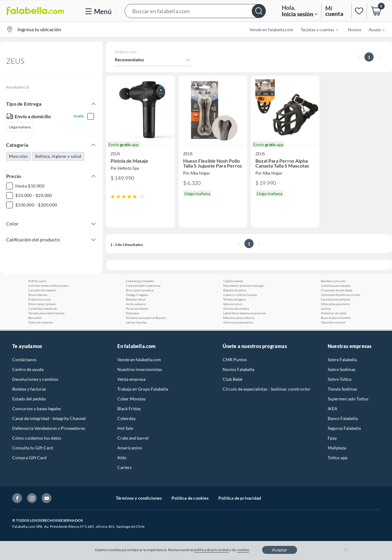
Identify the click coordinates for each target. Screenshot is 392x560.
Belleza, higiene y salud (58, 156)
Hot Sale (125, 428)
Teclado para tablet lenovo (46, 313)
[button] (195, 10)
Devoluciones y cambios (35, 379)
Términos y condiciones (139, 498)
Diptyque (132, 313)
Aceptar (279, 549)
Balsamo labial (135, 299)
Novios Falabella (238, 369)
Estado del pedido (29, 398)
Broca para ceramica (139, 290)
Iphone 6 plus (232, 304)
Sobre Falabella (342, 359)
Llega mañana (20, 127)
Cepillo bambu (233, 281)
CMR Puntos (235, 359)
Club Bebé (232, 379)
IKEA (332, 408)
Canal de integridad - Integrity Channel (49, 418)
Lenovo (326, 308)
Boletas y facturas (29, 389)
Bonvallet (34, 318)
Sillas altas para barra (335, 304)
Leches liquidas (136, 322)
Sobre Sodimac (342, 369)
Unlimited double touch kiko (340, 295)
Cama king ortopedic (140, 281)
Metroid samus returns (238, 318)
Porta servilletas (137, 308)
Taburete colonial (333, 322)
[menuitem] (315, 29)
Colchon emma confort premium (49, 285)
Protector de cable (333, 313)
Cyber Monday (131, 398)
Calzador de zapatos (42, 290)
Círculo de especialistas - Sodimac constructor (267, 389)
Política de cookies (190, 498)
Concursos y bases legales (36, 408)
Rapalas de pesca (234, 290)
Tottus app (338, 457)
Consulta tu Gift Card (32, 447)
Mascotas (18, 156)
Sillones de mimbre (236, 308)
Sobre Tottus (340, 379)
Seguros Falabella (344, 428)
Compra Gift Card (29, 457)
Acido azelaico (136, 304)
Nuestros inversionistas (139, 369)
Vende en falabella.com (271, 29)
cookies (243, 549)
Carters (124, 467)
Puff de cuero (37, 281)
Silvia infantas (37, 295)
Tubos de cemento (40, 322)
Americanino (129, 447)
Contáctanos (24, 359)
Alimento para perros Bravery (146, 318)
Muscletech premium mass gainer (244, 285)
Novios (354, 29)
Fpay (332, 438)
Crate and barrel (133, 438)
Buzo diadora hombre (336, 318)
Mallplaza (337, 447)
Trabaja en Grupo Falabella (142, 389)
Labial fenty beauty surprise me (244, 313)
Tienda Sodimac (343, 389)
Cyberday (126, 418)
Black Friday (129, 408)
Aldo (121, 457)
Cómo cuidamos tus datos (36, 438)
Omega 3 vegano (137, 295)
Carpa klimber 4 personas (143, 285)
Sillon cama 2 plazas (41, 304)
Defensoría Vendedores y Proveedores (48, 428)
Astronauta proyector (238, 322)
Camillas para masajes (335, 285)
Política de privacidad (239, 498)
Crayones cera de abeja (336, 290)
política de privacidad (211, 549)
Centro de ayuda (27, 369)
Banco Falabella (343, 418)
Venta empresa (131, 379)
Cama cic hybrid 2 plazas (240, 295)
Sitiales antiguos (234, 299)
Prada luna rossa (39, 299)
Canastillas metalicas (42, 308)
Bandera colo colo (333, 281)
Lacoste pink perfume (335, 299)
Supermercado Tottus (348, 398)
